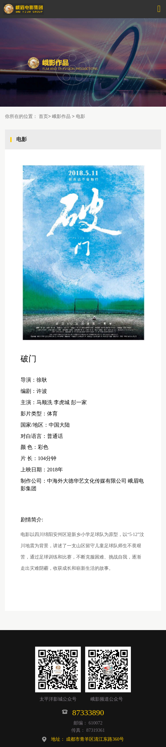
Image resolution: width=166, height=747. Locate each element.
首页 (43, 116)
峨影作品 (61, 116)
